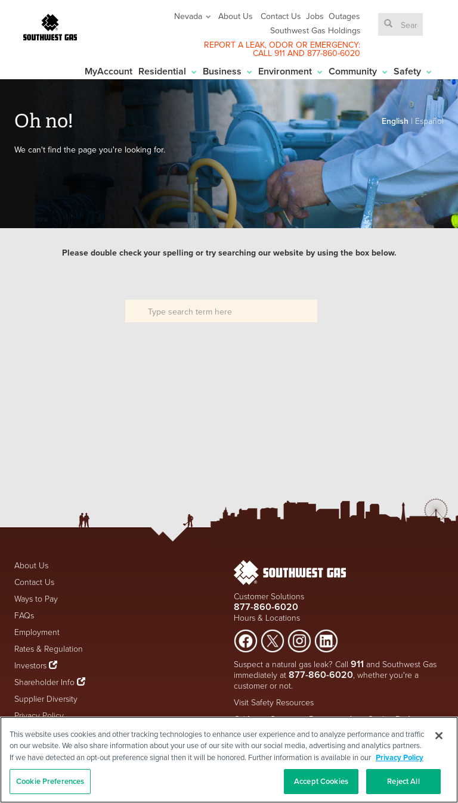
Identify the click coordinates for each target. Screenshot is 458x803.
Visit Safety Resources (274, 702)
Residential (167, 71)
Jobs (315, 16)
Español (429, 120)
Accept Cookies (321, 781)
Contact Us (281, 16)
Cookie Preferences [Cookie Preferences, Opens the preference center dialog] (50, 781)
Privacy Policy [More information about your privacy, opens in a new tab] (399, 757)
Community (358, 71)
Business (227, 71)
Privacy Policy (39, 715)
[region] (229, 760)
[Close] (439, 736)
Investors (31, 665)
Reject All (403, 781)
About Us (235, 16)
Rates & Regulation (48, 648)
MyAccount (108, 71)
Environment (290, 71)
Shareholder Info (44, 681)
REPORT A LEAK (234, 45)
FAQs (24, 615)
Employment (37, 631)
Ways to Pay (36, 598)
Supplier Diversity (46, 698)
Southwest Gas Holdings (315, 30)
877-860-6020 (333, 53)
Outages (344, 16)
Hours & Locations (267, 617)
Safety (413, 71)
